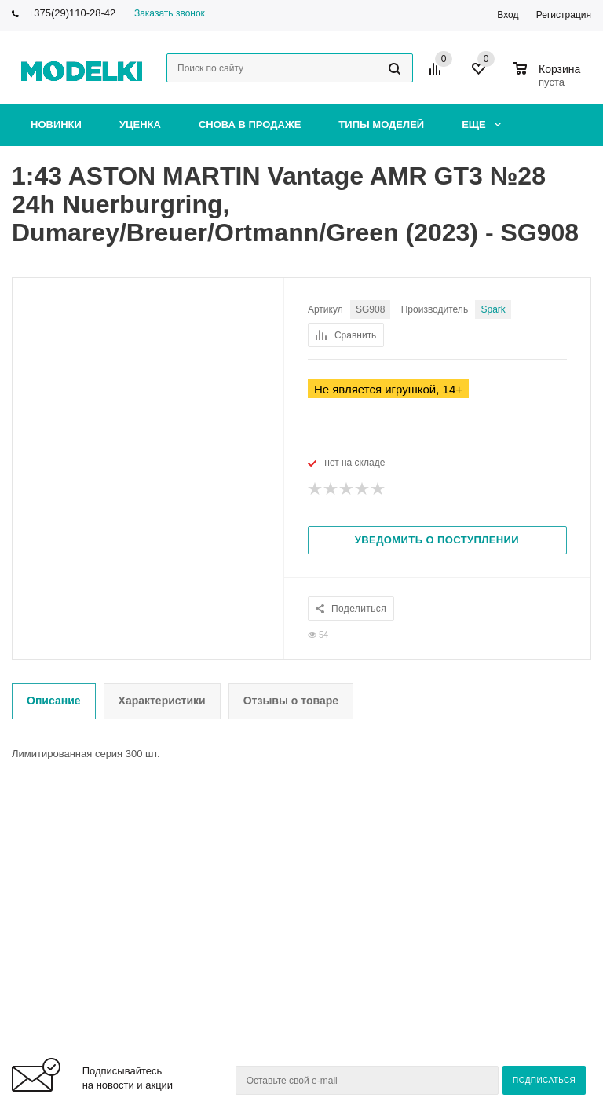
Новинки (56, 124)
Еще (481, 124)
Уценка (140, 124)
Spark (493, 309)
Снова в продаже (250, 124)
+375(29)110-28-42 (72, 13)
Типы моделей (381, 124)
